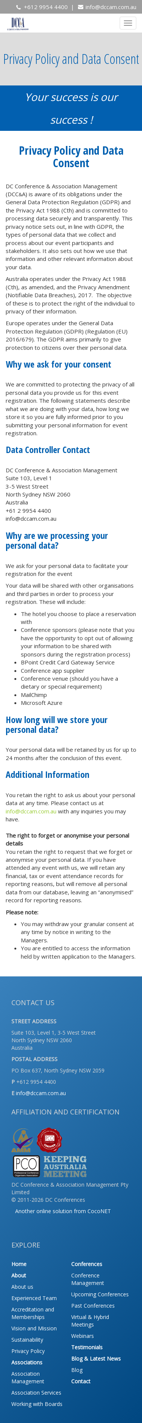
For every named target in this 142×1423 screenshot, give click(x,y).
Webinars (82, 1335)
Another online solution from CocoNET (63, 1211)
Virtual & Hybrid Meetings (90, 1320)
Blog (77, 1369)
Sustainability (27, 1339)
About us (22, 1286)
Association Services (36, 1392)
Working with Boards (36, 1403)
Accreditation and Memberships (32, 1313)
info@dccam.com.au (111, 7)
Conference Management (87, 1279)
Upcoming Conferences (100, 1294)
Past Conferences (93, 1305)
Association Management (27, 1377)
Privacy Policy (28, 1351)
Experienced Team (34, 1298)
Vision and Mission (34, 1328)
